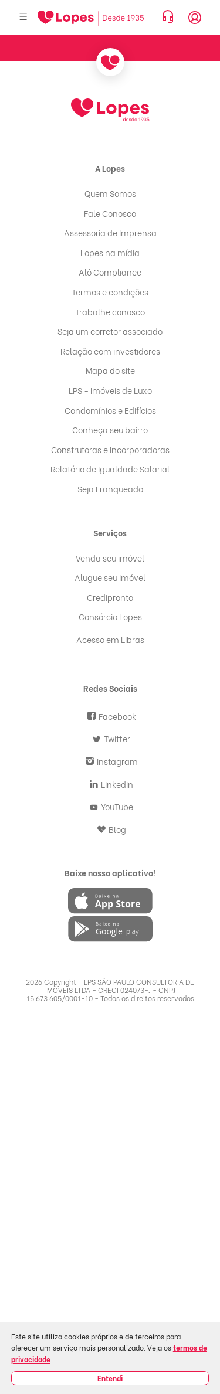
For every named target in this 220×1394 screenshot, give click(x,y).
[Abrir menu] (23, 17)
